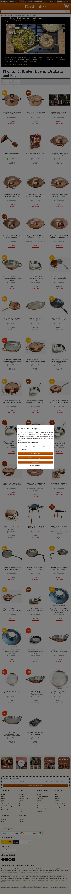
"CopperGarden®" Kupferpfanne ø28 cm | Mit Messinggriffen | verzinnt (11, 443)
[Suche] (67, 11)
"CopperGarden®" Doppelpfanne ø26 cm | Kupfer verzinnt (11, 319)
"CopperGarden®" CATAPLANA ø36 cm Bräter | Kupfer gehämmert (59, 236)
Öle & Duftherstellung (6, 806)
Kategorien (5, 791)
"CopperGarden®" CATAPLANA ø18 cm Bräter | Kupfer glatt (12, 195)
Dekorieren (4, 798)
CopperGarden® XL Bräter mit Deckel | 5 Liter (59, 484)
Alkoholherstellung (5, 804)
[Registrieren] (14, 1)
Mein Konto (5, 816)
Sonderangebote (5, 809)
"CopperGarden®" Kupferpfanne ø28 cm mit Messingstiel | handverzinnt (59, 443)
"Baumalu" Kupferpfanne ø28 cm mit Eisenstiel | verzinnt (59, 568)
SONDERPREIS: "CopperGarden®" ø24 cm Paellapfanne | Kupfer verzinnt (12, 734)
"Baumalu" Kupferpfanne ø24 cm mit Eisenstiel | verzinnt (35, 568)
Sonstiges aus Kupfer (6, 808)
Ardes (20, 806)
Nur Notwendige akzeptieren (35, 458)
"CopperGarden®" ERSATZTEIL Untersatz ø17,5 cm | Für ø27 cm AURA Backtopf (59, 610)
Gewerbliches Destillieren (61, 806)
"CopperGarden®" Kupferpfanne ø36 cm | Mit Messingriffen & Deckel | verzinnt (11, 528)
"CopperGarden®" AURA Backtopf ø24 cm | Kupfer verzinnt (12, 113)
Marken (21, 791)
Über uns (21, 819)
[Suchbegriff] (33, 11)
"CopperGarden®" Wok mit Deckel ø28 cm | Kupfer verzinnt (35, 484)
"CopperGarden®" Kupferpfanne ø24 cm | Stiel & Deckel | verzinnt (59, 401)
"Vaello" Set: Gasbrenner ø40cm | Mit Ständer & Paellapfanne (59, 527)
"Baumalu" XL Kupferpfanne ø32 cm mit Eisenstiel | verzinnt (12, 568)
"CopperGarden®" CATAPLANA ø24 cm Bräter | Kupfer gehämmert (35, 195)
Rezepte (57, 800)
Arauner (21, 804)
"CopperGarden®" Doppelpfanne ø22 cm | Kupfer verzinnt (59, 277)
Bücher (3, 802)
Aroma (56, 796)
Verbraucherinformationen (43, 802)
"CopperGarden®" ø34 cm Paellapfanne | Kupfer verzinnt (59, 692)
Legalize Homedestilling (60, 804)
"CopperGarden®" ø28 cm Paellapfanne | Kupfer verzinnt (12, 692)
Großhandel (57, 808)
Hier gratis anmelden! (35, 785)
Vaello (20, 808)
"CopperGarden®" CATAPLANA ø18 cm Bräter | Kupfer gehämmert (59, 154)
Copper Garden (23, 794)
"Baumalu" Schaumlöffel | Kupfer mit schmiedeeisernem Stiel (12, 154)
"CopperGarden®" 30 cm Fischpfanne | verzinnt (35, 319)
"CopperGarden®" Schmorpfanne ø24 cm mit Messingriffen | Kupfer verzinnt (12, 361)
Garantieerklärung (41, 808)
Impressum (39, 811)
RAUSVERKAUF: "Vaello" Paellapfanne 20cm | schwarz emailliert (35, 651)
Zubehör (3, 800)
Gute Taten (21, 821)
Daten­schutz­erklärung (24, 442)
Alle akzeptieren (35, 453)
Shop (56, 794)
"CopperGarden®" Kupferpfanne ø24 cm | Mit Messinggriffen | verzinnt (59, 361)
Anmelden (3, 819)
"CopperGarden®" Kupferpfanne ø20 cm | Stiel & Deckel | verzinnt (12, 609)
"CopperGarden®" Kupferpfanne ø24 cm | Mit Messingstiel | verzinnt (35, 401)
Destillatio (22, 816)
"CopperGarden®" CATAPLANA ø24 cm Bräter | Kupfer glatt (59, 195)
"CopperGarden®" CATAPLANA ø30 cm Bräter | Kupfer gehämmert (12, 236)
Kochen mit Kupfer (8, 15)
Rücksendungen (41, 806)
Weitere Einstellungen (35, 465)
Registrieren (4, 821)
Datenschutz (40, 798)
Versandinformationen (42, 796)
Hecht (20, 811)
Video (56, 802)
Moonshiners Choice (24, 798)
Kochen (3, 796)
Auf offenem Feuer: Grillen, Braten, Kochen (35, 154)
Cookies (39, 800)
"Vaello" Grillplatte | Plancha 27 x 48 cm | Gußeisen (35, 733)
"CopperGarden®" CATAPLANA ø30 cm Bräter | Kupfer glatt (35, 236)
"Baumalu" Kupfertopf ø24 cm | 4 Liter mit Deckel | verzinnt (59, 113)
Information (58, 791)
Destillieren (4, 794)
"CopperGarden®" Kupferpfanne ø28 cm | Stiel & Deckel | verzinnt (12, 484)
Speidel (21, 802)
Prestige (21, 800)
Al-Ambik (21, 796)
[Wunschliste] (68, 1)
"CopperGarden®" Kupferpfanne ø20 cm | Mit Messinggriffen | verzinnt (35, 278)
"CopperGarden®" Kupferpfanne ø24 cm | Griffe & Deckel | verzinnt (12, 401)
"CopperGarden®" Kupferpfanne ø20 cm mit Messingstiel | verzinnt (35, 609)
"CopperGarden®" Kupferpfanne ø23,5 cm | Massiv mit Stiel (59, 319)
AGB (38, 809)
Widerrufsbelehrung (42, 804)
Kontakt (39, 794)
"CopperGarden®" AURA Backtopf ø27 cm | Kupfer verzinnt (35, 113)
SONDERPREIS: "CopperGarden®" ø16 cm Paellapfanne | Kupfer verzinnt (35, 693)
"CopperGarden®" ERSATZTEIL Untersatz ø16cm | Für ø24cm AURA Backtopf (12, 651)
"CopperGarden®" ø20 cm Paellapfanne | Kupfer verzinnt (59, 650)
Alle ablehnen (35, 462)
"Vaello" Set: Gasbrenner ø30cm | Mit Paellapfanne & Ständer (35, 527)
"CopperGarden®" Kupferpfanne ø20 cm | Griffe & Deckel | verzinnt (35, 360)
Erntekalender (58, 798)
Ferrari (20, 809)
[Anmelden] (4, 1)
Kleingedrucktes (42, 791)
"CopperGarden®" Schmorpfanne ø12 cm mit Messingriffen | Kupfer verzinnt (12, 278)
